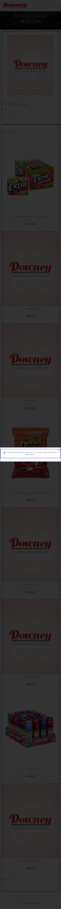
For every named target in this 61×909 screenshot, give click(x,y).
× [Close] (59, 450)
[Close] (58, 450)
